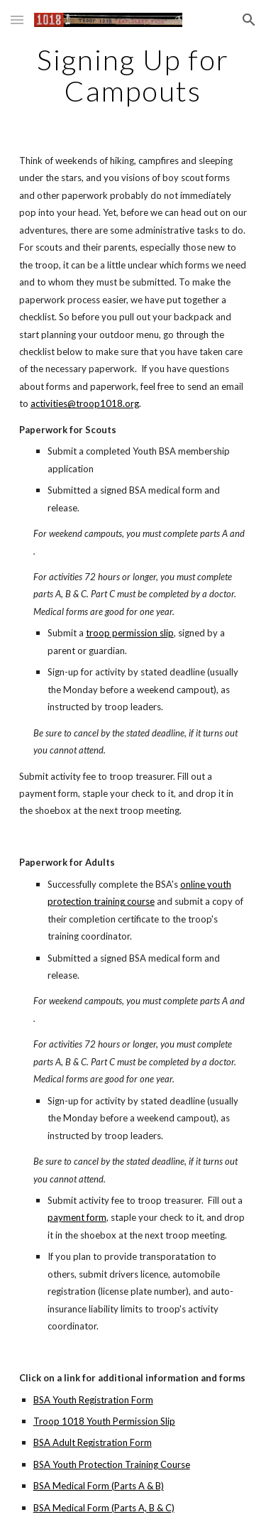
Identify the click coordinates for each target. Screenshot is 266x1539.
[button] (17, 19)
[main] (133, 75)
